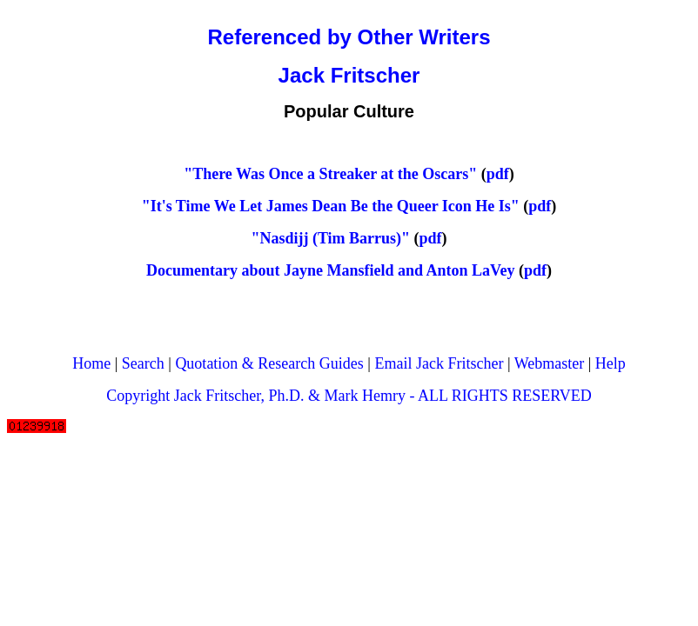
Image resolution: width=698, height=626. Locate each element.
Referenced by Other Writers (349, 37)
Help (610, 363)
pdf (498, 174)
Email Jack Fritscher (438, 363)
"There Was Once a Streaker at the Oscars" (330, 174)
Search (143, 363)
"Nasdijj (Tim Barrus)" (330, 238)
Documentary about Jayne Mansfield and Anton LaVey (330, 270)
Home (91, 363)
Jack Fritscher (349, 75)
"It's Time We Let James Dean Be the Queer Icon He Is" (331, 206)
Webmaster (549, 363)
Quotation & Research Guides (269, 363)
